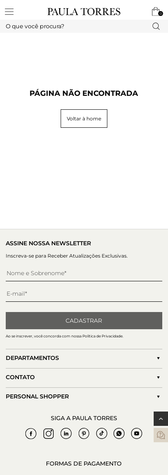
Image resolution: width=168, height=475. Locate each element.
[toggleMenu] (13, 11)
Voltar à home (84, 118)
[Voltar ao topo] (161, 419)
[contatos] (161, 435)
